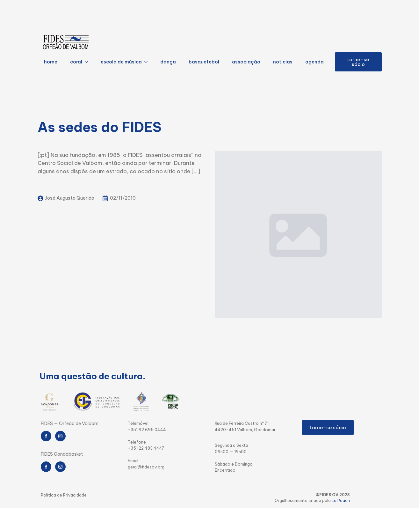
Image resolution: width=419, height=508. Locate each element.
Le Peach (341, 500)
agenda (314, 62)
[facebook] (46, 436)
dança (168, 62)
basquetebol (204, 62)
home (50, 62)
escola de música (121, 62)
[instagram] (60, 436)
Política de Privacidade (64, 494)
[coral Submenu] (88, 62)
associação (246, 62)
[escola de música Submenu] (148, 62)
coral (76, 62)
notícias (283, 62)
